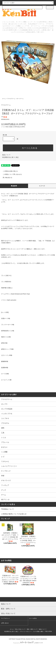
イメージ (42, 186)
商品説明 (14, 186)
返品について (6, 155)
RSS (46, 631)
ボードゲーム (20, 98)
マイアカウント (5, 618)
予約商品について (7, 509)
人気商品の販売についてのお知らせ (13, 514)
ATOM (50, 631)
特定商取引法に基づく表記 (10, 157)
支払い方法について (20, 629)
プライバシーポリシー (25, 631)
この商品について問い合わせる (11, 174)
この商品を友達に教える (9, 171)
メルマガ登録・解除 (38, 631)
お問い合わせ (5, 623)
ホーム (4, 98)
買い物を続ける (6, 177)
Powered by (28, 643)
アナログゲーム (11, 98)
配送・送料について (32, 629)
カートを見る (33, 618)
